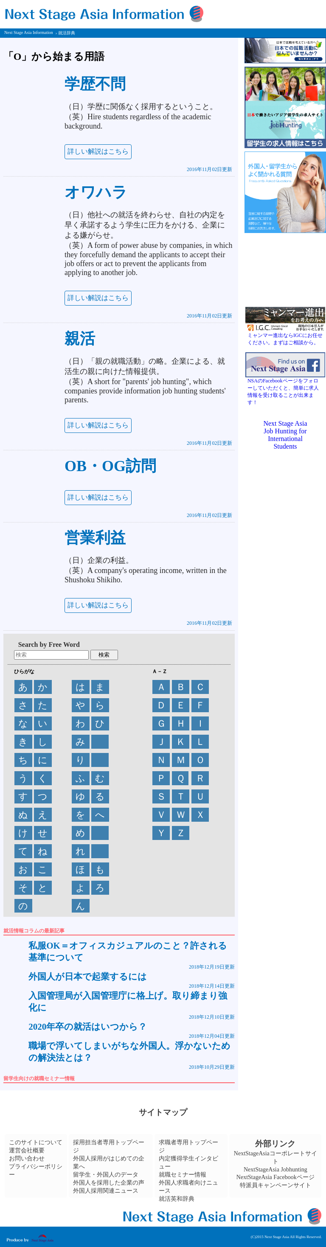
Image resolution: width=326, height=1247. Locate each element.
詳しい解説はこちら (98, 151)
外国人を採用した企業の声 (108, 1183)
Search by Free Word (49, 644)
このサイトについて (35, 1142)
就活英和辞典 (176, 1199)
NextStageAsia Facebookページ (275, 1177)
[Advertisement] (285, 756)
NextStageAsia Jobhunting (275, 1169)
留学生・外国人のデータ (105, 1174)
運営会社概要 (27, 1150)
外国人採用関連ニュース (105, 1191)
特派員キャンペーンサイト (275, 1185)
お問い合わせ (27, 1158)
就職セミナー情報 (182, 1174)
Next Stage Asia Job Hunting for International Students (285, 435)
